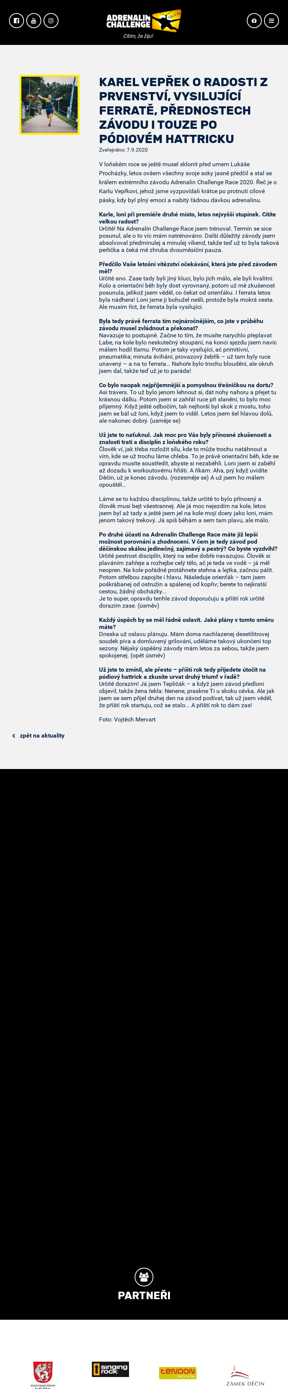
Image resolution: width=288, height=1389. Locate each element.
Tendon (177, 1373)
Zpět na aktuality (38, 735)
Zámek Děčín (245, 1375)
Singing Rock (110, 1369)
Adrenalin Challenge (144, 23)
